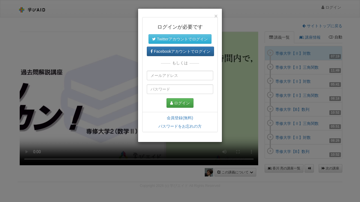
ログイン (180, 103)
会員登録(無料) (180, 118)
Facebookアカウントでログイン (180, 51)
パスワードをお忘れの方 (180, 126)
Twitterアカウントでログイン (180, 39)
